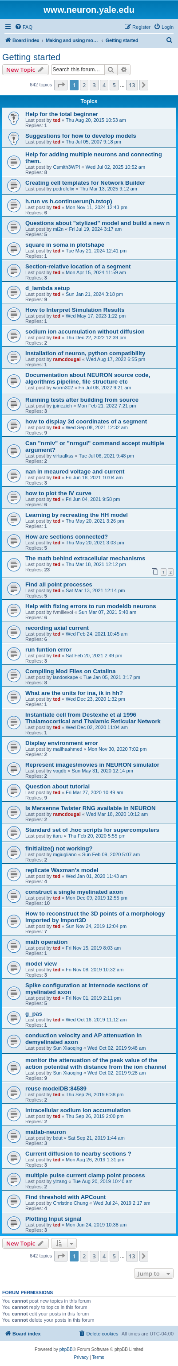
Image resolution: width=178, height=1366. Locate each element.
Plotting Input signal (53, 1218)
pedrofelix (63, 188)
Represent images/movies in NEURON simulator (92, 764)
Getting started (31, 57)
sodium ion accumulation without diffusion (85, 331)
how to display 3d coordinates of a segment (86, 421)
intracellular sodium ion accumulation (78, 1110)
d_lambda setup (47, 288)
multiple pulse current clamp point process (85, 1175)
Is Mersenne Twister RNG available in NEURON (90, 808)
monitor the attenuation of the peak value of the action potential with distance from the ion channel (95, 1063)
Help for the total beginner (61, 114)
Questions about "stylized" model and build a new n (97, 223)
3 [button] (93, 85)
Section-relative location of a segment (78, 266)
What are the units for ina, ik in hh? (74, 693)
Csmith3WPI (66, 167)
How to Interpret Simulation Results (74, 310)
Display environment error (61, 743)
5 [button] (113, 85)
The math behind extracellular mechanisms (85, 558)
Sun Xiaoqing (67, 1048)
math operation (46, 942)
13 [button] (132, 85)
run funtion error (48, 649)
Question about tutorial (57, 786)
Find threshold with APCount (65, 1197)
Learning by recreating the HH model (76, 515)
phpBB (66, 1349)
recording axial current (57, 628)
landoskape (65, 677)
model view (41, 963)
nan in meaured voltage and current (75, 471)
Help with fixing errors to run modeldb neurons (90, 606)
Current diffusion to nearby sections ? (78, 1153)
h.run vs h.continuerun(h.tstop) (68, 201)
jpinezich (62, 405)
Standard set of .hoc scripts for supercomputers (92, 830)
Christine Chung (70, 1203)
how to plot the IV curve (58, 493)
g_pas (33, 1013)
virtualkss (63, 455)
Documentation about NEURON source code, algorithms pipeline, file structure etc (87, 378)
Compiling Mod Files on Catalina (70, 671)
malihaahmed (67, 749)
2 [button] (84, 85)
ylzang (60, 1181)
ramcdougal (66, 359)
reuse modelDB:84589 (56, 1088)
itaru (57, 835)
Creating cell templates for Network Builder (85, 182)
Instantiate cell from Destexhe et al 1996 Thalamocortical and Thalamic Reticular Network (93, 718)
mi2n (58, 229)
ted (56, 120)
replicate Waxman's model (62, 870)
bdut (57, 1138)
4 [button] (104, 85)
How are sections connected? (66, 536)
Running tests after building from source (81, 399)
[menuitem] (23, 27)
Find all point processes (58, 584)
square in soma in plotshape (64, 244)
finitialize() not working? (59, 848)
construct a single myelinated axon (74, 892)
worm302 (63, 387)
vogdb (59, 770)
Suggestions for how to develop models (80, 135)
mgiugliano (64, 854)
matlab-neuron (45, 1132)
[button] (60, 85)
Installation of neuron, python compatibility (85, 353)
